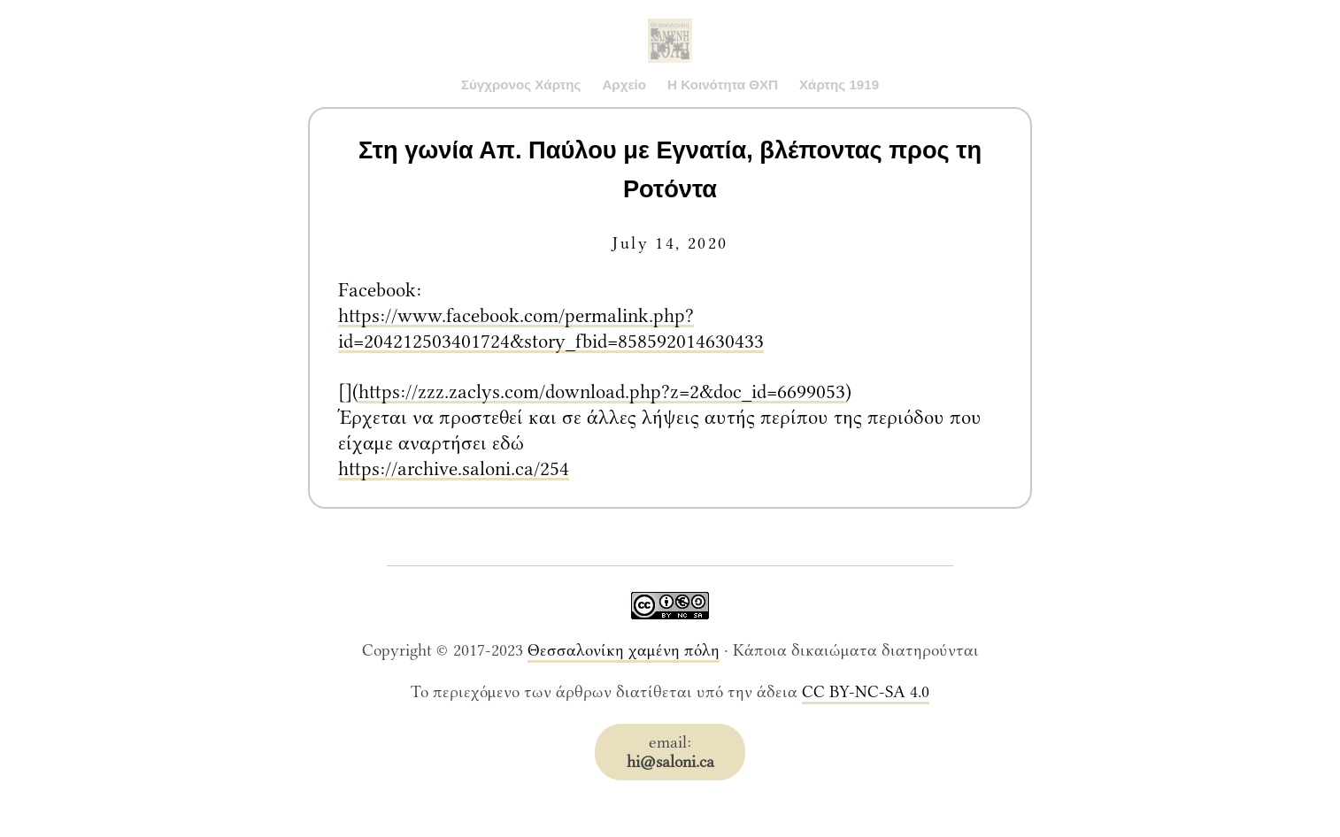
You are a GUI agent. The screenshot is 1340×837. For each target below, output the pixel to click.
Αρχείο (624, 84)
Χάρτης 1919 (839, 84)
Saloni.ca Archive (670, 23)
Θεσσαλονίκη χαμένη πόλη (624, 650)
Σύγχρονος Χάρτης (521, 84)
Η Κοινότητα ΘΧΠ (722, 84)
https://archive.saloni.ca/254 (453, 468)
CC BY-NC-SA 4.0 (865, 692)
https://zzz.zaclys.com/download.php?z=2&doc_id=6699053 (601, 391)
